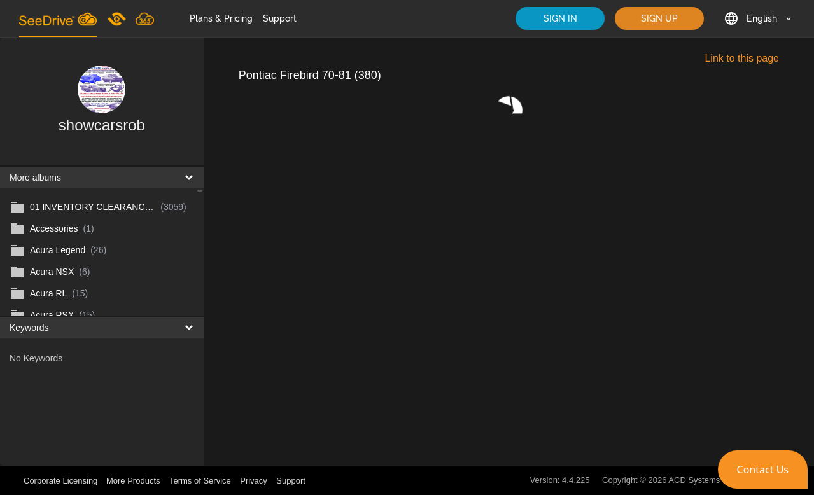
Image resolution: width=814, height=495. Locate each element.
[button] (763, 469)
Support (280, 18)
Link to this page (742, 58)
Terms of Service (200, 480)
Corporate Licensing (62, 480)
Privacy (253, 480)
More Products (133, 480)
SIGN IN (560, 18)
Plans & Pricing (221, 18)
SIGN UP (659, 18)
